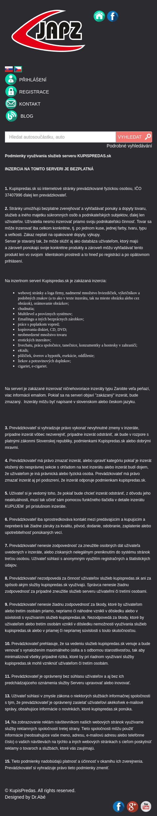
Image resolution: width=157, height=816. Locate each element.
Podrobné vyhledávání (129, 145)
